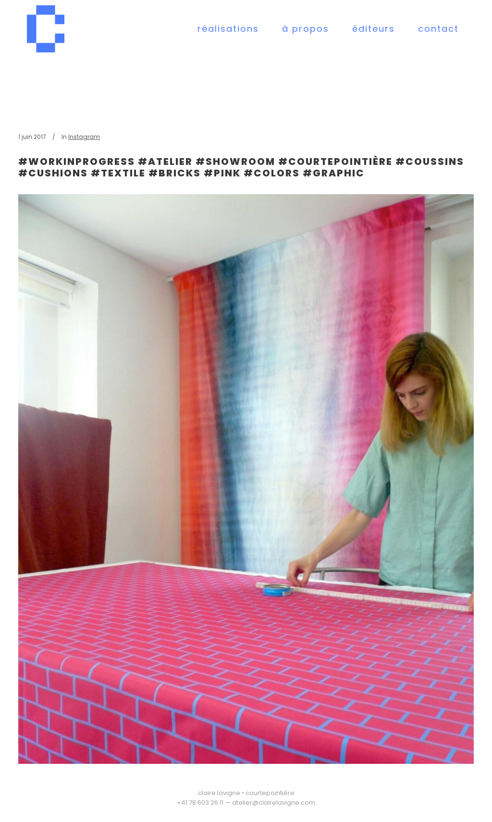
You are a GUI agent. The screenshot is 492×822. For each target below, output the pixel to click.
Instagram (84, 137)
